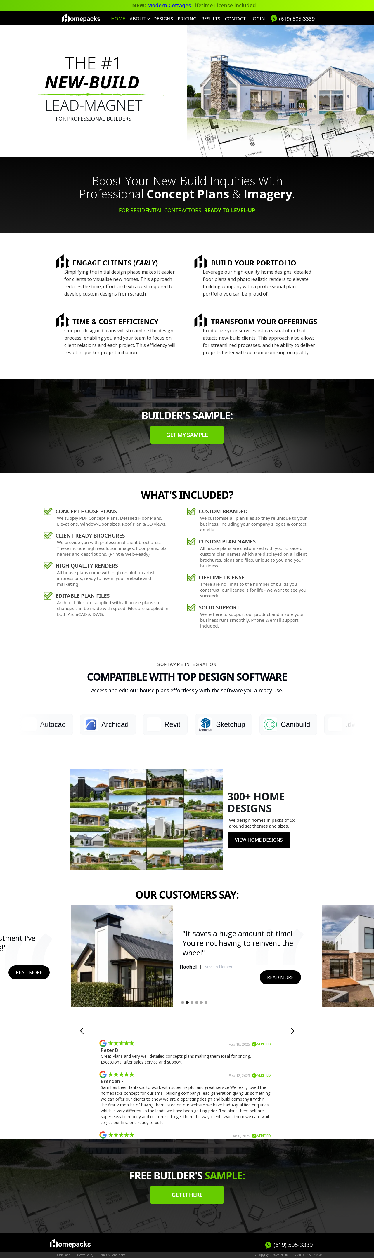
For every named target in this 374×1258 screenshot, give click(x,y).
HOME (118, 18)
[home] (81, 17)
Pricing (187, 18)
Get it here (187, 1195)
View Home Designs (259, 840)
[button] (139, 19)
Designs (163, 18)
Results (210, 18)
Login (257, 18)
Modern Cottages (169, 5)
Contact (235, 18)
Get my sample (187, 435)
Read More (29, 972)
